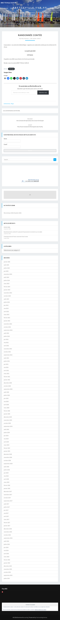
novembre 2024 (8, 274)
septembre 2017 (8, 501)
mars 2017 (6, 519)
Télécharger (11, 68)
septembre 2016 (8, 538)
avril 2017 (6, 516)
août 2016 (6, 541)
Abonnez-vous (43, 92)
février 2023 (7, 317)
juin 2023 (6, 305)
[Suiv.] (51, 210)
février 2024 (7, 286)
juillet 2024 (7, 280)
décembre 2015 (8, 566)
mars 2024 (6, 283)
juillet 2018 (7, 470)
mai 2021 (6, 367)
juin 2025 (6, 271)
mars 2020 (6, 407)
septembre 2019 (8, 426)
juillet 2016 (7, 544)
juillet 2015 (7, 578)
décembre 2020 (8, 383)
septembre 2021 (8, 355)
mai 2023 (6, 308)
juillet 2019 (7, 432)
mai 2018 (6, 476)
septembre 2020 (8, 389)
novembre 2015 (8, 569)
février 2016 (7, 560)
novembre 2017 (8, 494)
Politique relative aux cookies (40, 609)
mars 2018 (6, 482)
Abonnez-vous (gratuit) (52, 8)
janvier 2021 (7, 380)
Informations (32, 8)
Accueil (6, 8)
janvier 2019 (7, 451)
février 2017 (7, 522)
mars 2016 (6, 556)
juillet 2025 (7, 268)
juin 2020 (6, 398)
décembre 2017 (8, 491)
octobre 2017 (7, 497)
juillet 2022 (7, 336)
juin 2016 (6, 547)
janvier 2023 (7, 321)
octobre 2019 (7, 423)
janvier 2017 (7, 525)
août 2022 (6, 333)
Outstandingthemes (41, 617)
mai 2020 (6, 401)
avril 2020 (6, 404)
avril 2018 (6, 479)
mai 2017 (6, 513)
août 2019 (6, 429)
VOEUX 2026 (7, 227)
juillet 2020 (7, 395)
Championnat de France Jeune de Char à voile (16, 236)
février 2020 (7, 411)
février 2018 (7, 485)
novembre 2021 (8, 348)
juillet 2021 (7, 361)
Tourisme (23, 8)
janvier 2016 (7, 563)
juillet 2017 (7, 507)
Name (12, 140)
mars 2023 (6, 314)
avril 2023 (6, 311)
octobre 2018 (7, 460)
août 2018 (6, 466)
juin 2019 (6, 435)
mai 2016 (6, 550)
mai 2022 (6, 342)
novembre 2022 (8, 324)
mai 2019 (6, 438)
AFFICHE (5, 68)
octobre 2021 (7, 352)
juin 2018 (6, 473)
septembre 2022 (8, 330)
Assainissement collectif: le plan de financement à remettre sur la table (23, 232)
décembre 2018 (8, 454)
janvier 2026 (7, 262)
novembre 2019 (8, 420)
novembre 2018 (8, 457)
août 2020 (6, 392)
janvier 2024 (7, 290)
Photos (40, 8)
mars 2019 (6, 445)
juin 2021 (6, 364)
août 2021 (6, 358)
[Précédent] (9, 210)
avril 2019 (6, 442)
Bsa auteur (25, 38)
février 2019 (7, 448)
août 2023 (6, 299)
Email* (12, 146)
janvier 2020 (7, 414)
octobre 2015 (7, 572)
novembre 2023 (8, 293)
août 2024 (6, 277)
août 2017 (6, 504)
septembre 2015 (8, 575)
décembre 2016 (8, 529)
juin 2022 (6, 339)
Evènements (14, 8)
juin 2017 (6, 510)
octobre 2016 (7, 535)
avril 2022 (6, 345)
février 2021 (7, 376)
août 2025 (6, 265)
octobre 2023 (7, 296)
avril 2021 (6, 370)
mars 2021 (6, 373)
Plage (12, 103)
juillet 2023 (7, 302)
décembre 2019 (8, 417)
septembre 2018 (8, 463)
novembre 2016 (8, 532)
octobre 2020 (7, 386)
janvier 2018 (7, 488)
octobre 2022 (7, 327)
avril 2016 (6, 553)
